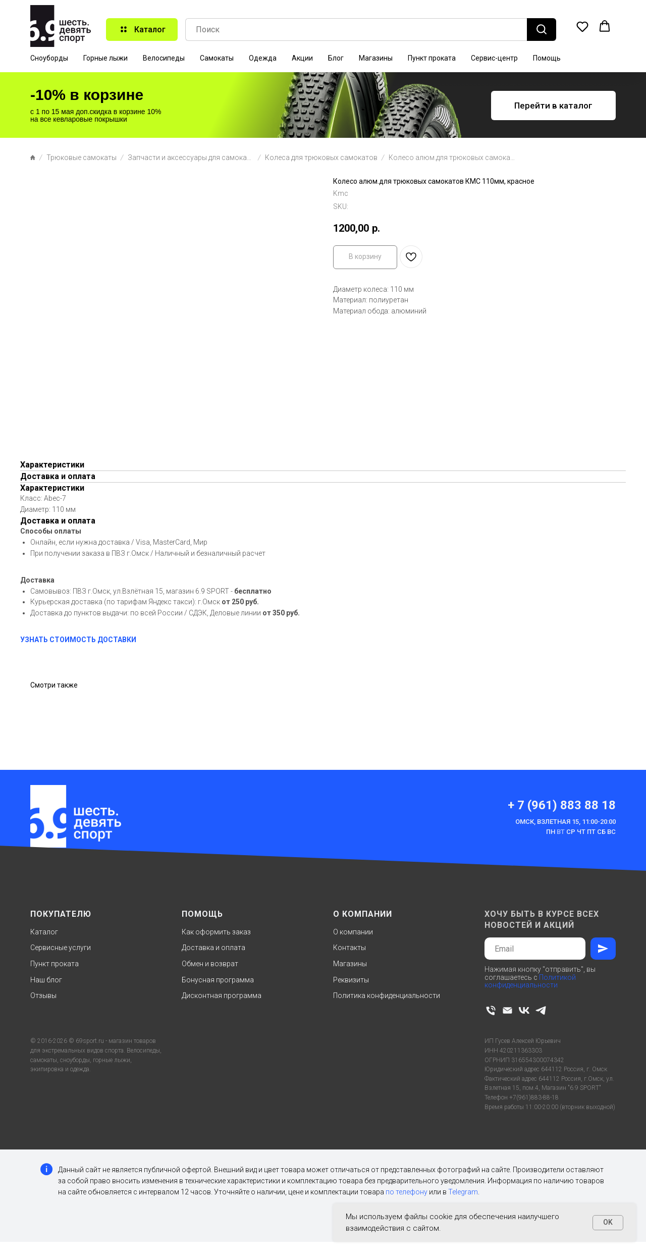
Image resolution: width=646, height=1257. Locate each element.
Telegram (463, 1192)
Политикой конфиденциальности (530, 981)
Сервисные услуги (60, 948)
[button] (582, 26)
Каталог (44, 932)
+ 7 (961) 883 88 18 (562, 805)
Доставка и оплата (213, 948)
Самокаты (217, 58)
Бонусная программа (218, 980)
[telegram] (540, 1010)
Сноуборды (49, 58)
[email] (507, 1010)
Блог (336, 58)
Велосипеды (164, 58)
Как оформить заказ (216, 932)
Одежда (263, 58)
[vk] (524, 1010)
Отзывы (43, 995)
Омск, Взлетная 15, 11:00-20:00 (565, 821)
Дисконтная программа (221, 995)
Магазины (376, 58)
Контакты (349, 948)
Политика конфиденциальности (386, 995)
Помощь (547, 58)
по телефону (406, 1192)
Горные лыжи (105, 58)
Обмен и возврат (210, 964)
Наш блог (46, 980)
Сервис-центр (494, 58)
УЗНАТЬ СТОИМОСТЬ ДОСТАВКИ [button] (78, 640)
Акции (302, 58)
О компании (353, 932)
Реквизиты (351, 980)
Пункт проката (432, 58)
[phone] (490, 1010)
